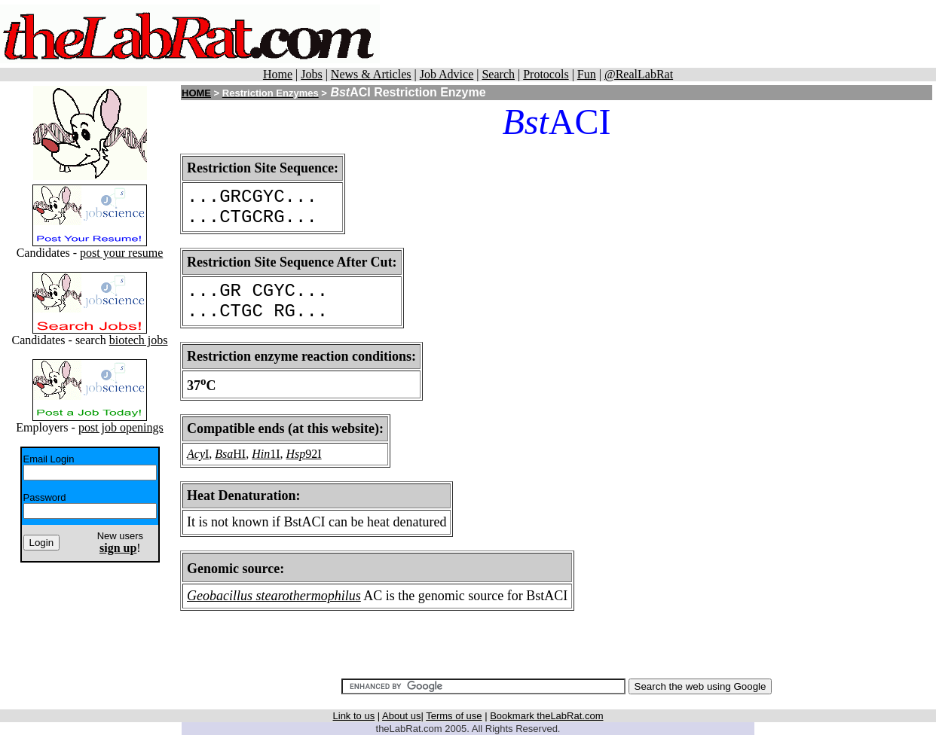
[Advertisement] (658, 34)
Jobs (311, 74)
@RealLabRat (638, 74)
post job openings (121, 427)
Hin (261, 453)
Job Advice (447, 74)
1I (275, 453)
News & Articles (371, 74)
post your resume (121, 252)
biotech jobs (138, 340)
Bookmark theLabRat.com (546, 715)
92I (313, 453)
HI (239, 453)
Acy (196, 453)
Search (498, 74)
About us (401, 715)
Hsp (296, 453)
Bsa (224, 453)
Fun (586, 74)
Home (277, 74)
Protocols (545, 74)
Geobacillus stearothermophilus (274, 595)
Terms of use (454, 715)
